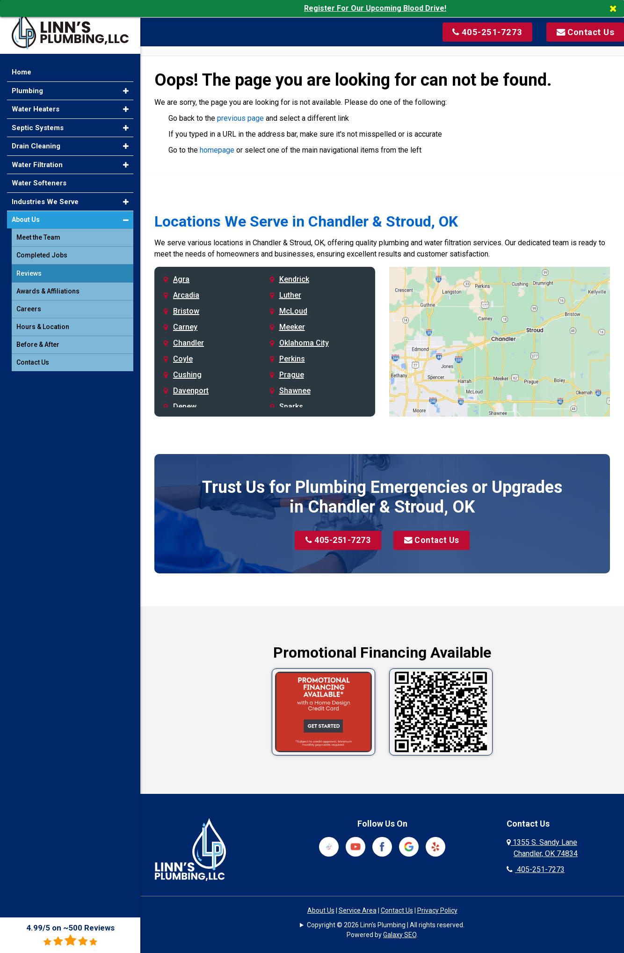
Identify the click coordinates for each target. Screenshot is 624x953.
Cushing (187, 374)
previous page (240, 118)
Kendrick (294, 279)
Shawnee (295, 390)
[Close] (616, 8)
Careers (28, 302)
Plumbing (27, 84)
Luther (290, 295)
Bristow (186, 311)
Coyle (183, 358)
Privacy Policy (437, 910)
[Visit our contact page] (571, 31)
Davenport (191, 390)
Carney (185, 327)
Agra (181, 279)
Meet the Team (38, 231)
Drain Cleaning (36, 139)
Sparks (291, 406)
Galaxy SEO (399, 934)
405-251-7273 (336, 541)
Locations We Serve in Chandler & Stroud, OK (306, 221)
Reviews (29, 267)
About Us (320, 910)
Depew (184, 406)
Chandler (188, 342)
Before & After (37, 338)
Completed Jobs (41, 248)
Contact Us (433, 541)
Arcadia (186, 295)
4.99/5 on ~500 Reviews (70, 935)
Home (21, 65)
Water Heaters (35, 102)
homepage (217, 150)
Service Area (358, 910)
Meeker (292, 327)
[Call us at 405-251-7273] (474, 31)
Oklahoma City (304, 342)
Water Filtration (37, 158)
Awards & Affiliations (48, 284)
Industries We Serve (45, 195)
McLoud (293, 311)
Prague (291, 374)
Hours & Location (42, 320)
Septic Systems (38, 121)
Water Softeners (39, 176)
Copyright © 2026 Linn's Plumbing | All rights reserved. (385, 925)
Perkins (292, 358)
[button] (125, 84)
